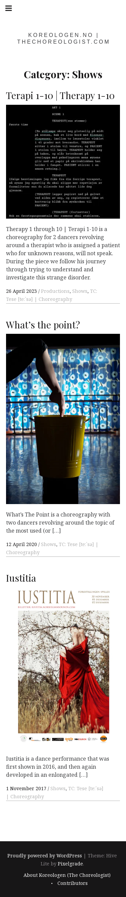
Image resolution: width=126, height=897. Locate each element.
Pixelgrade (70, 863)
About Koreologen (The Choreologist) (67, 875)
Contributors (72, 883)
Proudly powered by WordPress (44, 855)
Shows (79, 291)
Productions (55, 291)
